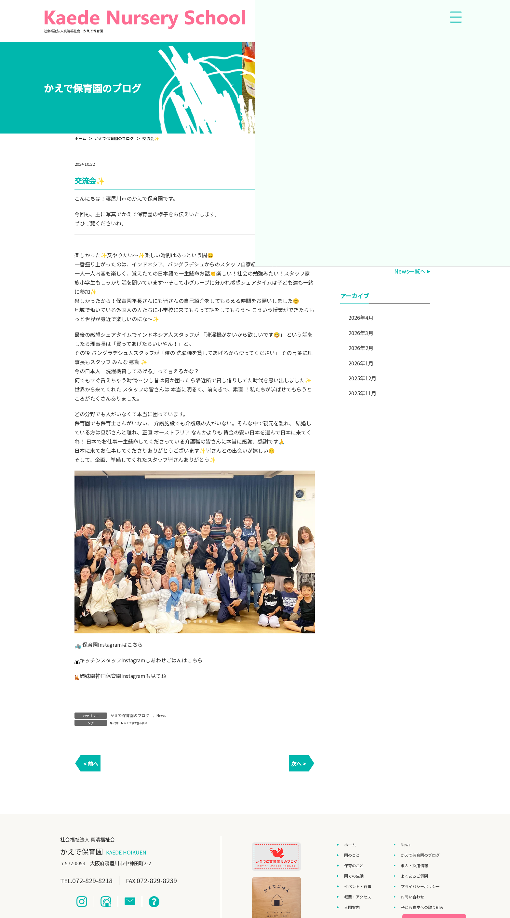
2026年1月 (360, 363)
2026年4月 (360, 317)
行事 (116, 723)
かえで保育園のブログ (129, 715)
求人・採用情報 (414, 865)
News (161, 715)
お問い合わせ (412, 896)
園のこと (352, 855)
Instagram (110, 644)
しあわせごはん (163, 660)
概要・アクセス (357, 896)
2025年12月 (362, 378)
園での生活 (354, 876)
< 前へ (90, 764)
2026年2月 (360, 348)
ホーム (350, 844)
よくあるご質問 (414, 876)
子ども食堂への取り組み (422, 907)
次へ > (298, 764)
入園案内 (352, 907)
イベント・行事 (357, 886)
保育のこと (354, 865)
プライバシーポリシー (420, 886)
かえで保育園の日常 (135, 723)
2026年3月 (360, 333)
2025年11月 (362, 393)
